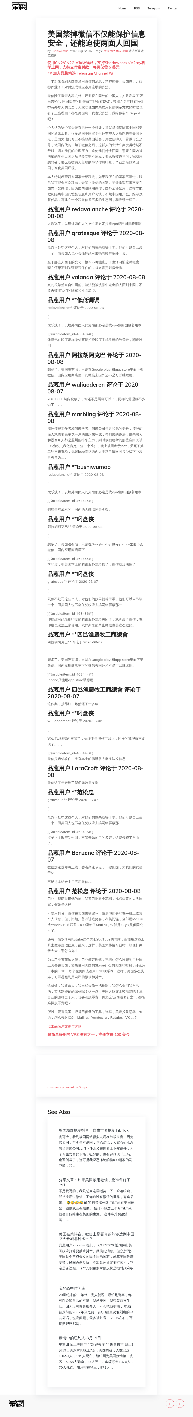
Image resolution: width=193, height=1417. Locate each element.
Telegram (153, 8)
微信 (107, 51)
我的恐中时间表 (72, 1288)
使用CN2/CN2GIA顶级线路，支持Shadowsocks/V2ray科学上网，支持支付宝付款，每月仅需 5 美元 (96, 64)
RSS (137, 8)
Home (122, 8)
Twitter (172, 8)
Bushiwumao (59, 51)
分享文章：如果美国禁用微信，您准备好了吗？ (94, 1182)
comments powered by (67, 1087)
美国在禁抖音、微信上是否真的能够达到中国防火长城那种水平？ (96, 1236)
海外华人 (116, 51)
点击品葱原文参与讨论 (64, 1026)
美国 (125, 51)
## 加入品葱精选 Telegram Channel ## (80, 73)
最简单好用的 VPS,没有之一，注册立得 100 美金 (88, 1034)
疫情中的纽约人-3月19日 (80, 1337)
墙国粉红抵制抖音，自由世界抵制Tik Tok (94, 1130)
